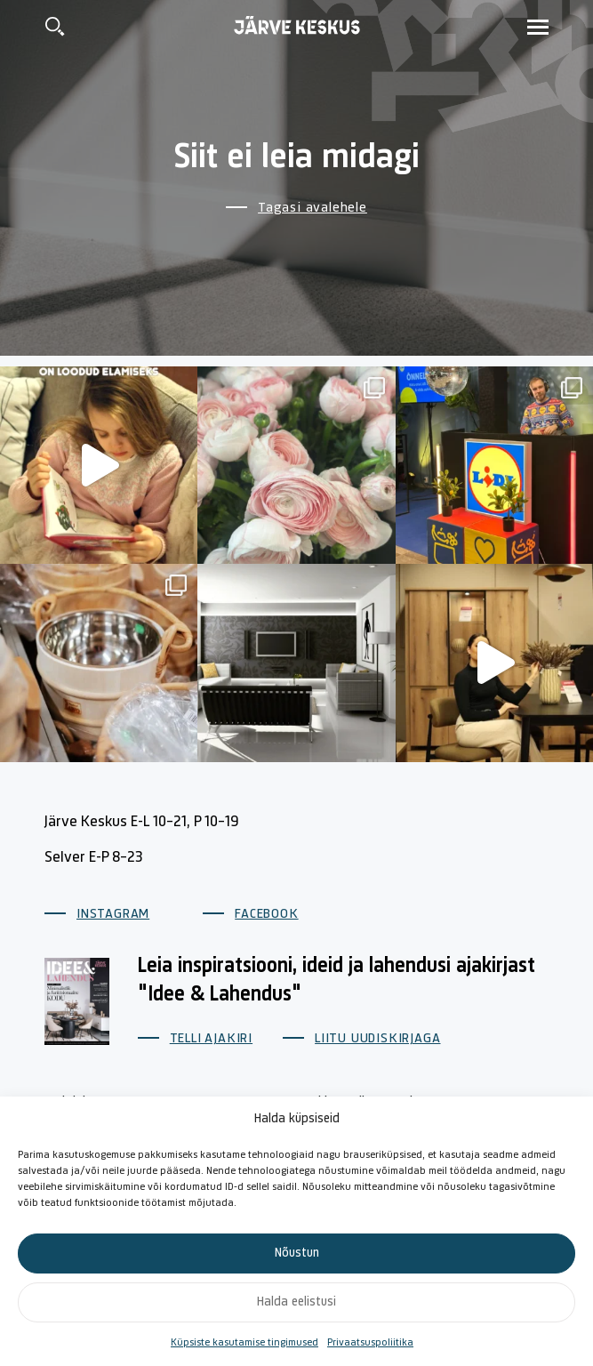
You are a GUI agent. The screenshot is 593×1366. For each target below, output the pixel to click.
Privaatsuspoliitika (370, 1343)
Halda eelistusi (296, 1302)
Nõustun (297, 1253)
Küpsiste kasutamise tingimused (244, 1343)
